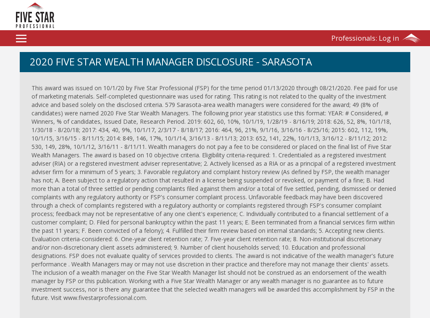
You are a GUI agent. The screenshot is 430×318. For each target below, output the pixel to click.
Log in (365, 38)
